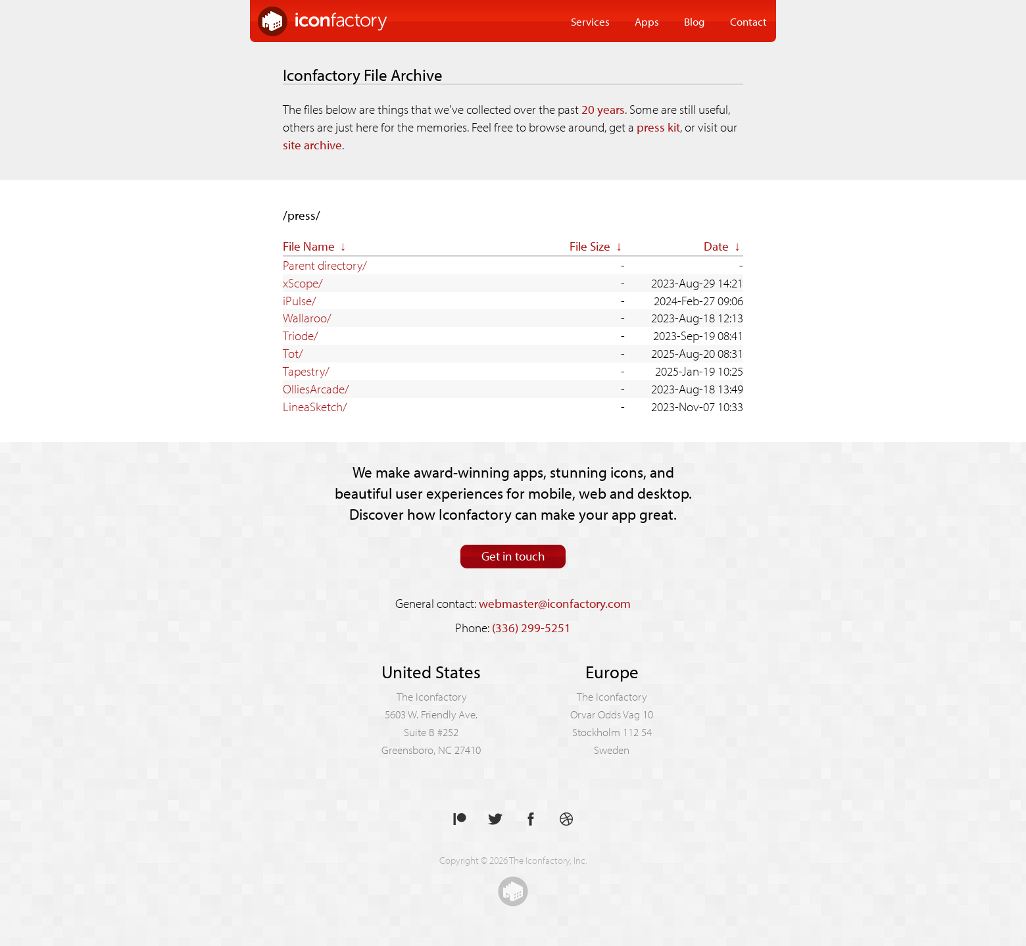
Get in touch (513, 556)
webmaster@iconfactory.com (555, 603)
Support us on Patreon (460, 819)
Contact (748, 21)
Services (590, 21)
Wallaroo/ (307, 318)
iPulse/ (299, 301)
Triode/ (300, 335)
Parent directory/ (325, 265)
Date (716, 246)
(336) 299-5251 (531, 627)
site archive (312, 145)
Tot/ (293, 353)
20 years (603, 109)
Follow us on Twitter (495, 819)
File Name (309, 246)
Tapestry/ (306, 371)
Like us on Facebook (531, 819)
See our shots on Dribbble (566, 819)
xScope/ (303, 283)
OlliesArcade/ (316, 389)
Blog (694, 21)
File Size (590, 246)
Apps (647, 21)
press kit (658, 127)
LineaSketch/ (315, 406)
